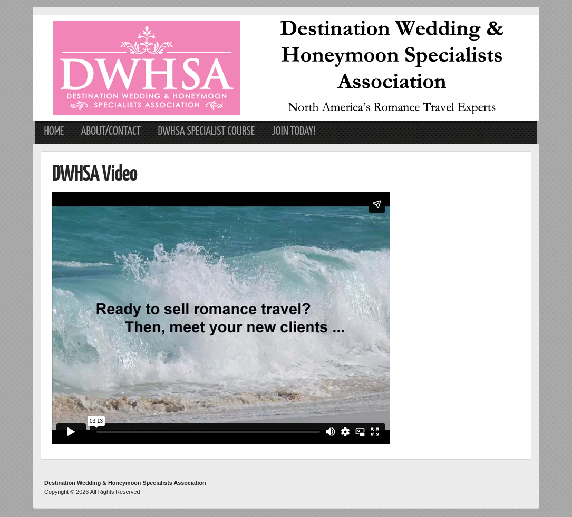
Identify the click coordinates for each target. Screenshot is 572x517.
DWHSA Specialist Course (206, 131)
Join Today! (293, 131)
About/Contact (111, 131)
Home (54, 131)
